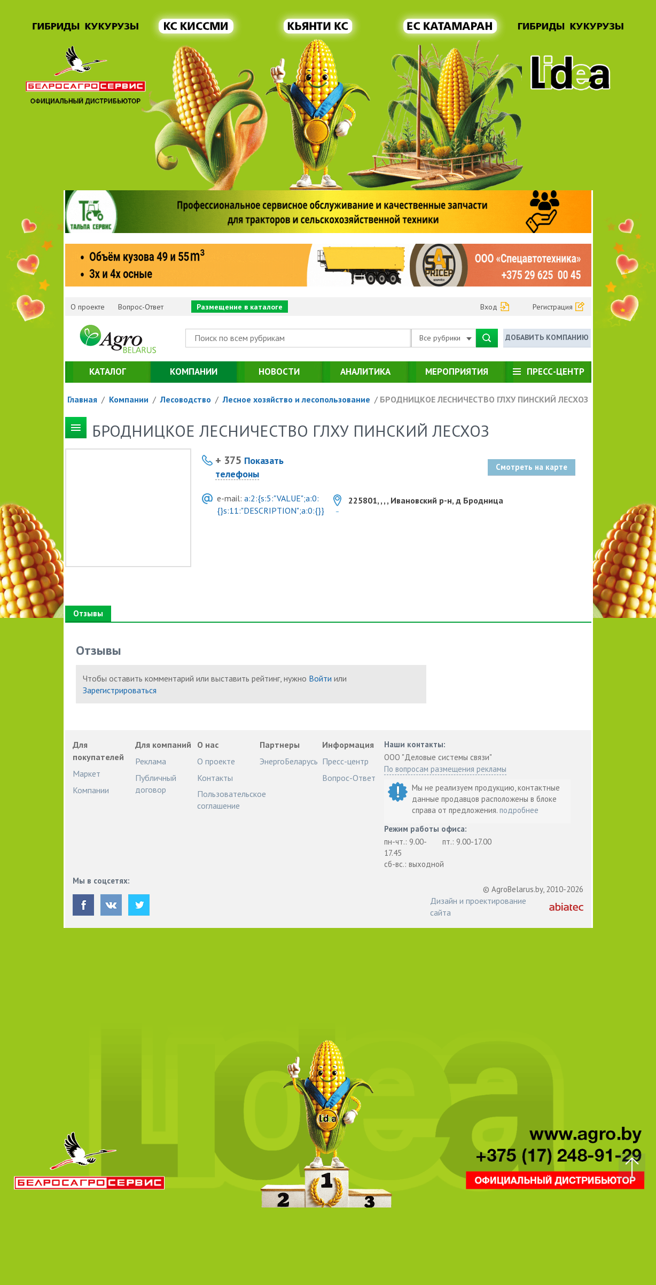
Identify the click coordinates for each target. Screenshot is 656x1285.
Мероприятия (456, 371)
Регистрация (553, 307)
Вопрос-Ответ (140, 307)
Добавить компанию (547, 337)
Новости (279, 371)
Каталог (107, 371)
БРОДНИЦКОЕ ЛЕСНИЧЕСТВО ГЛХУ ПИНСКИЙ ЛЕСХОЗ (484, 399)
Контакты (215, 777)
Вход (488, 307)
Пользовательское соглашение (231, 799)
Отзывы (88, 613)
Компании (193, 371)
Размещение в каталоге (240, 307)
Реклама (150, 761)
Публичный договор (155, 783)
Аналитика (365, 371)
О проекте (88, 307)
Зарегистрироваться (120, 690)
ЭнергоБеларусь (289, 761)
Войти (320, 678)
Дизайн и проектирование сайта (478, 906)
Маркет (86, 773)
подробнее (518, 810)
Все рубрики (445, 338)
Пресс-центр (555, 371)
